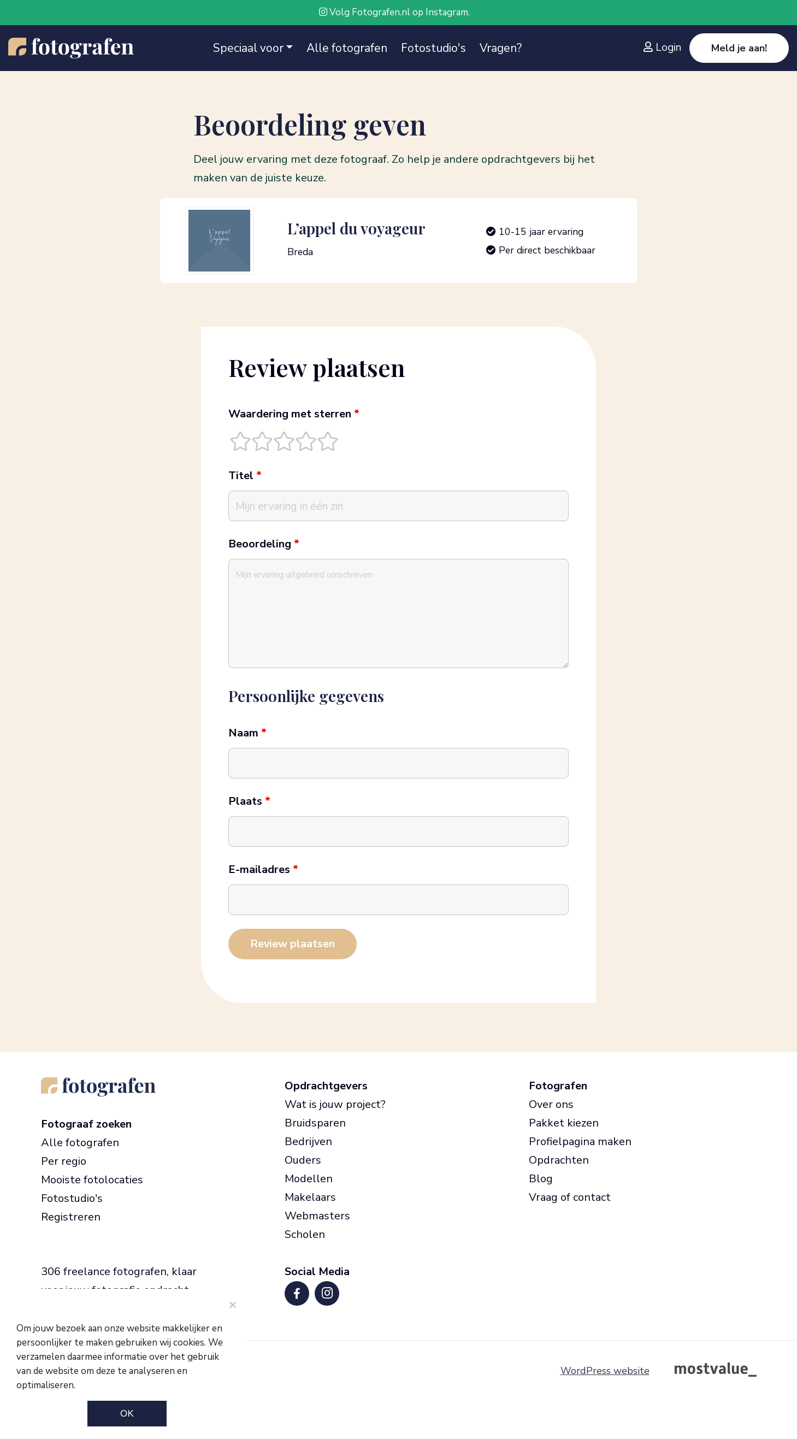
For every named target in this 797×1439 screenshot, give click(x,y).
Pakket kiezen (564, 1123)
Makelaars (310, 1197)
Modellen (309, 1178)
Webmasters (317, 1215)
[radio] (240, 441)
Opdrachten (559, 1160)
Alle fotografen (346, 48)
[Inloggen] (665, 47)
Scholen (305, 1234)
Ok (127, 1413)
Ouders (303, 1160)
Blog (541, 1178)
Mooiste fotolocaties (92, 1179)
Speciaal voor (248, 48)
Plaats (249, 801)
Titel (245, 475)
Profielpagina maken (580, 1141)
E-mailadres (263, 869)
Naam (247, 733)
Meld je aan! (739, 48)
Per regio (63, 1161)
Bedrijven (308, 1141)
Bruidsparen (315, 1123)
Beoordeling (263, 544)
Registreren (71, 1217)
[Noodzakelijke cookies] (232, 1304)
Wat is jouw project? (335, 1104)
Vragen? (501, 48)
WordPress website (605, 1370)
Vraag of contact (570, 1197)
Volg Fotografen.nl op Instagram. (394, 12)
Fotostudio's (433, 48)
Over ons (551, 1104)
